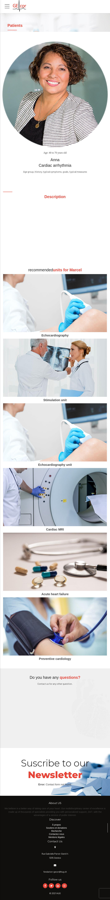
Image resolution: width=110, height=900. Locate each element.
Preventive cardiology (55, 658)
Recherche (56, 831)
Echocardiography (55, 335)
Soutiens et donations (56, 828)
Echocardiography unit (55, 464)
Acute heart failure (55, 594)
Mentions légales (56, 837)
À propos (56, 825)
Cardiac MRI (55, 529)
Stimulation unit (55, 400)
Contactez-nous (56, 834)
